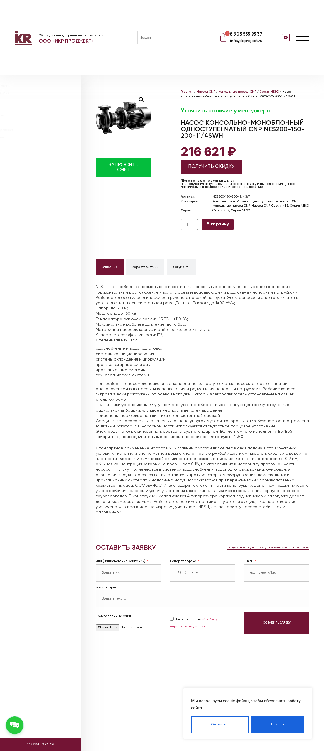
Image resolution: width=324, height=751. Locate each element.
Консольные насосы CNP (237, 91)
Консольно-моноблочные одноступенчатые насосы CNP (255, 201)
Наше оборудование (35, 160)
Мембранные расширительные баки (45, 86)
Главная (187, 91)
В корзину (218, 224)
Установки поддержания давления (43, 115)
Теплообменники (31, 108)
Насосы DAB (27, 78)
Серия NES (279, 205)
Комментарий (106, 587)
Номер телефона (183, 561)
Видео (21, 177)
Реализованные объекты (39, 166)
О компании (25, 154)
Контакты (24, 183)
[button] (141, 100)
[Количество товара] (189, 224)
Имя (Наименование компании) (121, 561)
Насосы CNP (206, 91)
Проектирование (31, 148)
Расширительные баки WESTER (41, 100)
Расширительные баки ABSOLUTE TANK (46, 93)
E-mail (249, 561)
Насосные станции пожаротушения (44, 137)
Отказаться (219, 724)
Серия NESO (269, 91)
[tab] (110, 267)
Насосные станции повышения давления (48, 130)
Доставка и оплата (33, 172)
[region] (247, 713)
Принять (277, 724)
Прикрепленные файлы (114, 616)
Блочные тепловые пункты (38, 122)
